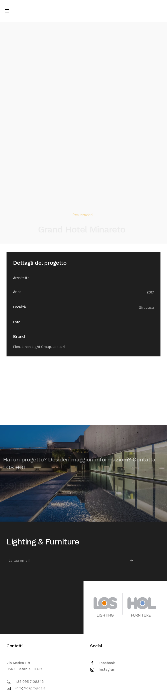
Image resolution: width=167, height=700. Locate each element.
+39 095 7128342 (29, 682)
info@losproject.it (30, 688)
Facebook (107, 663)
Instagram (108, 669)
